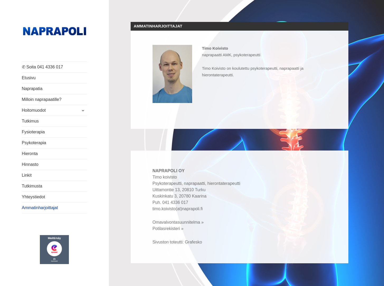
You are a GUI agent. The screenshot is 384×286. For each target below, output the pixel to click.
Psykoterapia (34, 142)
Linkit (27, 175)
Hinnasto (30, 164)
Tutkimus (30, 121)
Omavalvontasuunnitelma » (178, 222)
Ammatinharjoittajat (40, 207)
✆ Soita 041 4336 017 (42, 67)
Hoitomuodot (34, 110)
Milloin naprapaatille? (41, 99)
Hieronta (30, 153)
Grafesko (193, 242)
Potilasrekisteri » (168, 228)
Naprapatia (32, 88)
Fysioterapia (33, 132)
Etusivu (29, 78)
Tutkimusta (32, 186)
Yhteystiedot (33, 197)
